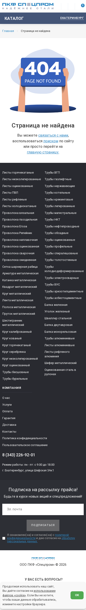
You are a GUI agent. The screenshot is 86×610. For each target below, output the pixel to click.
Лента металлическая (17, 300)
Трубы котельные (57, 192)
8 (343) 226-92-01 (18, 454)
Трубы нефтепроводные (61, 226)
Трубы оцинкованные (59, 239)
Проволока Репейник (17, 233)
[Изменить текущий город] (70, 18)
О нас (6, 398)
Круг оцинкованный (16, 365)
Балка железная (55, 304)
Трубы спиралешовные (61, 253)
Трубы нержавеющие (59, 186)
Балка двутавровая (58, 325)
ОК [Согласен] (77, 595)
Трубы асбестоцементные (62, 298)
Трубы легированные (59, 206)
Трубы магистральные (60, 213)
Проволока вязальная (18, 213)
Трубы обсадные (56, 233)
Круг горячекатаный (16, 345)
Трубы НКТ (52, 219)
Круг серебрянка (14, 351)
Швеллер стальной (58, 318)
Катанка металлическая (19, 280)
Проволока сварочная (18, 253)
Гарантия (8, 418)
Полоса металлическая (19, 307)
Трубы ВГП (52, 172)
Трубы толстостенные (60, 260)
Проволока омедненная (19, 260)
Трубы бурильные (15, 378)
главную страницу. (43, 152)
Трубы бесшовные (15, 372)
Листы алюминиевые (59, 345)
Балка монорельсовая (60, 331)
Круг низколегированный (20, 358)
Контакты (9, 431)
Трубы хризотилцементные (63, 291)
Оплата (7, 411)
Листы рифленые (14, 199)
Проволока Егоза (14, 226)
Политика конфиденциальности (24, 438)
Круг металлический (16, 293)
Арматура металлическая (20, 273)
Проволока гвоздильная (19, 219)
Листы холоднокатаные (19, 206)
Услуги (7, 404)
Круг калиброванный (17, 331)
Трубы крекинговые (58, 199)
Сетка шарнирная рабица (20, 266)
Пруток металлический (18, 313)
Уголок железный (57, 311)
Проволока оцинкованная (20, 246)
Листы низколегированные (21, 179)
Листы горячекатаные (18, 172)
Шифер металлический (60, 363)
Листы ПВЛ (10, 192)
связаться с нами (53, 135)
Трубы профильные (58, 246)
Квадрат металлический (19, 286)
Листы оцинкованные (17, 186)
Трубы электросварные (61, 278)
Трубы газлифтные (57, 179)
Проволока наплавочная (20, 239)
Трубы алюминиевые (59, 338)
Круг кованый (12, 338)
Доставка (9, 424)
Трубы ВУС (52, 284)
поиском (50, 141)
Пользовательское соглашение (24, 445)
